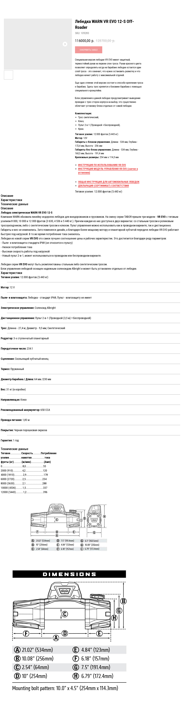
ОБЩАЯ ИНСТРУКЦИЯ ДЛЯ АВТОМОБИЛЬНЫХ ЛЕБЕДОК (108, 181)
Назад (10, 5)
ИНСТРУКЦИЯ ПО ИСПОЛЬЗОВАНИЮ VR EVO (102, 165)
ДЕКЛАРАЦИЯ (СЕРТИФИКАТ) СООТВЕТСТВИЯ (103, 185)
